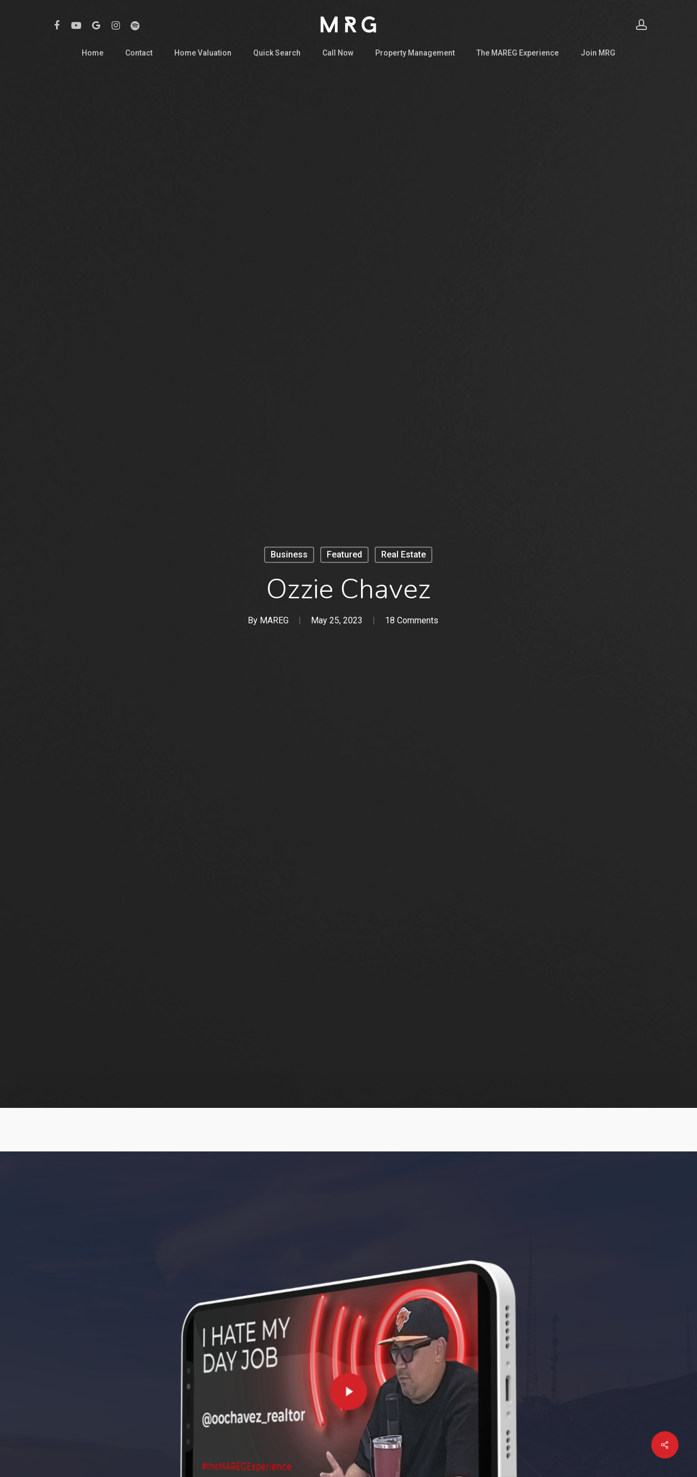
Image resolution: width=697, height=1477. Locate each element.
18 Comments (411, 620)
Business (289, 554)
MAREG (274, 620)
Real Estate (403, 554)
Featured (344, 554)
